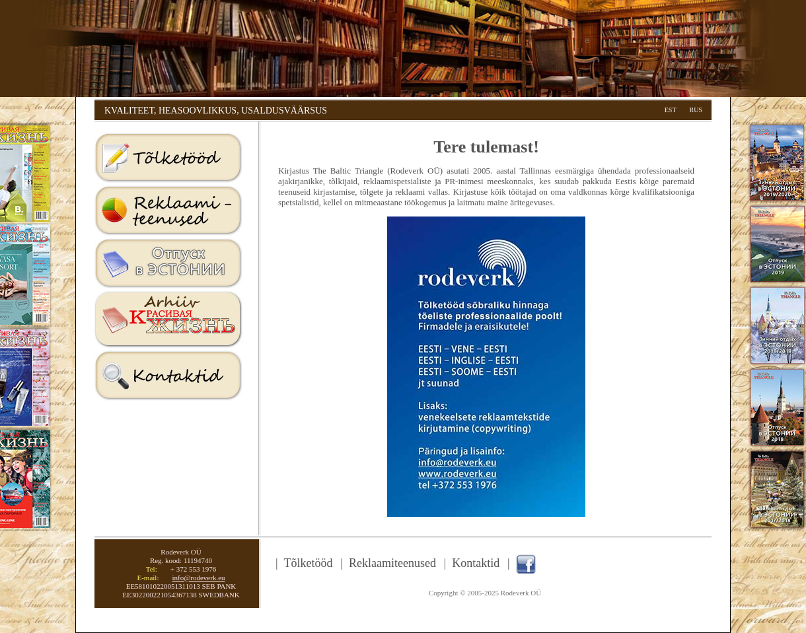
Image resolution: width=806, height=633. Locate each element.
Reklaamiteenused (168, 211)
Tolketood (168, 158)
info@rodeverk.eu (198, 578)
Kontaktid (168, 376)
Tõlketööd (308, 563)
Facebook (526, 564)
